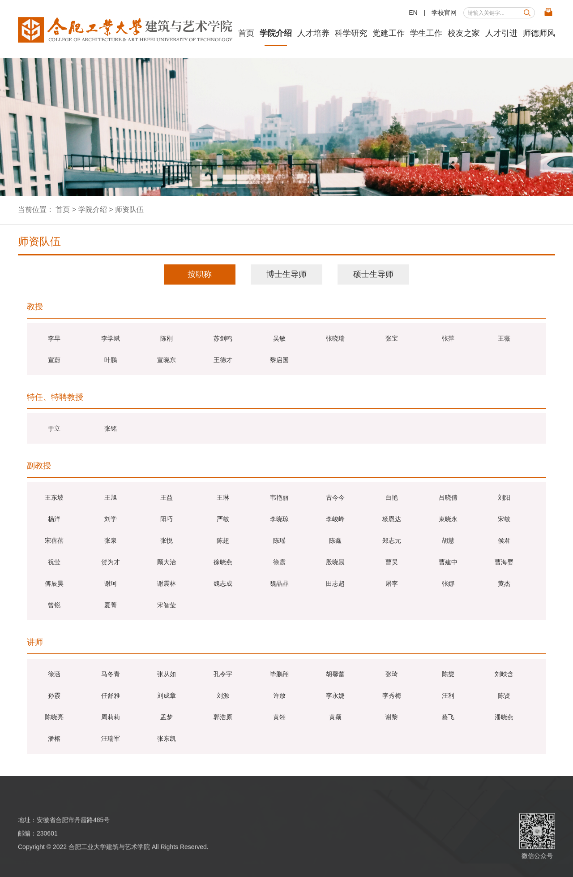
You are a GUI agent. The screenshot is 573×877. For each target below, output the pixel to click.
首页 (246, 33)
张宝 (391, 338)
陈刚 (166, 338)
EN (413, 12)
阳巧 (166, 519)
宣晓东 (166, 359)
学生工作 (426, 33)
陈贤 (504, 695)
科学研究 (351, 33)
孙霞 (54, 695)
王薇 (504, 338)
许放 (279, 695)
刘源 (223, 695)
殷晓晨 (335, 562)
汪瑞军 (110, 738)
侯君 (504, 540)
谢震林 (166, 583)
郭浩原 (223, 717)
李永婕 (335, 695)
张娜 (448, 583)
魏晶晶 (279, 583)
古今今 (335, 497)
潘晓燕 (504, 717)
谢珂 (110, 583)
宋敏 (504, 519)
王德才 (223, 359)
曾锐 (54, 605)
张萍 (448, 338)
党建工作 (388, 33)
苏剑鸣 (223, 338)
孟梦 (166, 717)
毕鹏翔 (279, 674)
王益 (166, 497)
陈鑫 (335, 540)
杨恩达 (391, 519)
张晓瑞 (335, 338)
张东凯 (166, 738)
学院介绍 (276, 33)
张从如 (166, 674)
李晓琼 (279, 519)
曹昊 (391, 562)
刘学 (110, 519)
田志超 (335, 583)
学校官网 (444, 12)
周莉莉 (110, 717)
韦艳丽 (279, 497)
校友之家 (464, 33)
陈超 (223, 540)
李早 (54, 338)
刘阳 (504, 497)
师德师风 (539, 33)
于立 (54, 428)
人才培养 (313, 33)
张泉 (110, 540)
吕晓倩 (448, 497)
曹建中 (448, 562)
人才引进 (501, 33)
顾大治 (166, 562)
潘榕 (54, 738)
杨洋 (54, 519)
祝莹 (54, 562)
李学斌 (110, 338)
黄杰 (504, 583)
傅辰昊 (54, 583)
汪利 (448, 695)
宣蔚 (54, 359)
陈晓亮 (54, 717)
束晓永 (448, 519)
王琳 (223, 497)
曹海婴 (504, 562)
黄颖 (335, 717)
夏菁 (110, 605)
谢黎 (391, 717)
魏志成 (223, 583)
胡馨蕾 (335, 674)
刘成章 (166, 695)
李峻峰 (335, 519)
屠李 (391, 583)
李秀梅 (391, 695)
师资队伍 (129, 209)
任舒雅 (110, 695)
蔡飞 (448, 717)
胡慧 (448, 540)
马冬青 (110, 674)
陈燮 (448, 674)
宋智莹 (166, 605)
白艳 (391, 497)
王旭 (110, 497)
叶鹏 (110, 359)
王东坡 (54, 497)
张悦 (166, 540)
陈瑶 (279, 540)
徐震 (279, 562)
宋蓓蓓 (54, 540)
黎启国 (279, 359)
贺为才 (110, 562)
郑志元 (391, 540)
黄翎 (279, 717)
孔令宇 (223, 674)
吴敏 (279, 338)
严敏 (223, 519)
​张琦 (391, 674)
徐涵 (54, 674)
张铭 (110, 428)
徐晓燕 (223, 562)
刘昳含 (504, 674)
